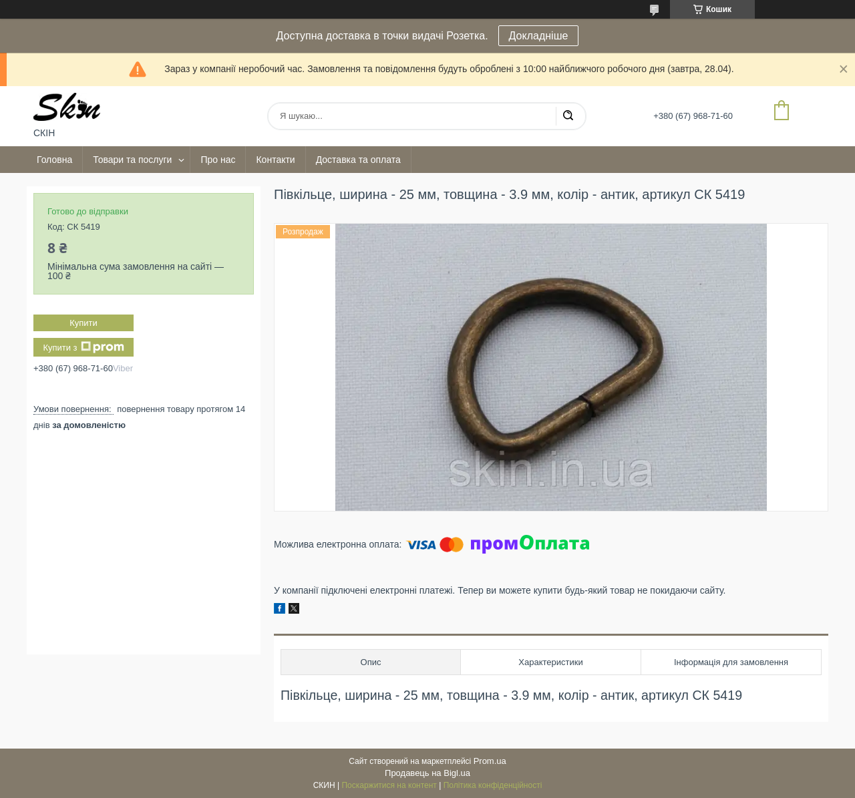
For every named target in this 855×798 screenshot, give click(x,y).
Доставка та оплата (358, 159)
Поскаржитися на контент (388, 785)
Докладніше (538, 35)
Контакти (275, 159)
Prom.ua (490, 761)
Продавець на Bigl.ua (427, 773)
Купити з (83, 347)
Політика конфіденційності (493, 785)
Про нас (217, 159)
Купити (83, 323)
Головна (54, 159)
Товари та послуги (132, 159)
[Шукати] (568, 116)
